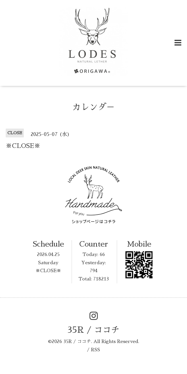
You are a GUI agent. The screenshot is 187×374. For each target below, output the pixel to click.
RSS (95, 350)
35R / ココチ (93, 330)
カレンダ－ (93, 107)
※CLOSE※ (48, 270)
